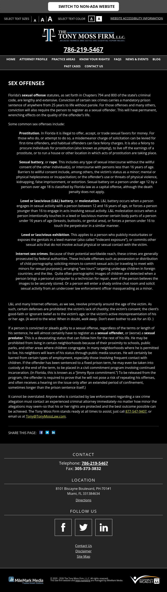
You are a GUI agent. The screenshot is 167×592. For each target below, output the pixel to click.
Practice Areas (63, 59)
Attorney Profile (33, 59)
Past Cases (72, 66)
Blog (156, 59)
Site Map (83, 556)
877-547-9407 (136, 411)
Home (10, 59)
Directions (83, 500)
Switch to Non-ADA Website (86, 6)
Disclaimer (83, 551)
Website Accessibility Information (136, 18)
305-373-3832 (88, 468)
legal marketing (82, 580)
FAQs (117, 59)
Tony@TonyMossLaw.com (46, 416)
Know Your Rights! (94, 59)
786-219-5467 (83, 49)
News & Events (137, 59)
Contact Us (94, 66)
